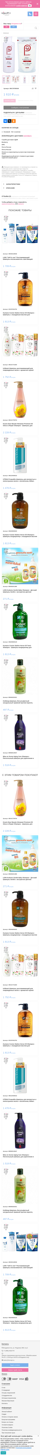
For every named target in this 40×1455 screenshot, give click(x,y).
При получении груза (8, 1433)
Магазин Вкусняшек (8, 1401)
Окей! (3, 1453)
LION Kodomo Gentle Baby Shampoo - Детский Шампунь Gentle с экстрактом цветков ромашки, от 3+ (20, 591)
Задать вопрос (15, 1365)
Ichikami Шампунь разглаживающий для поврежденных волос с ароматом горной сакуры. (18, 369)
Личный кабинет (7, 1411)
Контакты (5, 1403)
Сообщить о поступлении (20, 108)
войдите (21, 204)
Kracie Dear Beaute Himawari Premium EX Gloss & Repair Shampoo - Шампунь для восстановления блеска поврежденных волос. (18, 425)
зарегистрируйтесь (8, 204)
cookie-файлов (21, 6)
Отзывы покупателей (8, 1393)
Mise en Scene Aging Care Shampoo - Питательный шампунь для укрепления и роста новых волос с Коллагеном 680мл (18, 757)
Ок (30, 6)
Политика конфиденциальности (12, 1430)
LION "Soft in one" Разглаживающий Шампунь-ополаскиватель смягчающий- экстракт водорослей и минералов (18, 258)
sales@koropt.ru (8, 1360)
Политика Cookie (7, 1427)
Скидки (4, 1414)
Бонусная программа (8, 1419)
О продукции (6, 1390)
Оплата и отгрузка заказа (10, 1417)
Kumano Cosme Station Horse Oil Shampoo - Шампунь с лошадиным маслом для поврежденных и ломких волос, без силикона (20, 314)
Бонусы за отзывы (7, 1422)
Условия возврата (7, 1425)
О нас (3, 1387)
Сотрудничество (7, 1395)
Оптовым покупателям (9, 1398)
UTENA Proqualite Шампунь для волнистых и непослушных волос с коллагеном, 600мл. (19, 480)
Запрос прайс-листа (15, 1370)
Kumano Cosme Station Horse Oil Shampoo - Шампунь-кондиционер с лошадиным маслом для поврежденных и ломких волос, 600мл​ (20, 536)
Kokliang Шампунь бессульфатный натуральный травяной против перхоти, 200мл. (18, 702)
